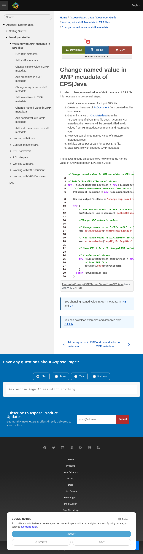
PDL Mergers (20, 157)
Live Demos (71, 491)
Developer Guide (19, 37)
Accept (71, 534)
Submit (122, 419)
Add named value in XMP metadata (30, 119)
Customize (41, 542)
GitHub (77, 287)
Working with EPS (23, 163)
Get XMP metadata (26, 54)
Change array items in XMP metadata (31, 89)
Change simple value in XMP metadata (32, 68)
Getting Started (17, 31)
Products (70, 466)
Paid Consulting (71, 510)
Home (63, 17)
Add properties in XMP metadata (28, 78)
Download (74, 50)
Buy (120, 50)
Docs (70, 485)
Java (91, 17)
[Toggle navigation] (4, 5)
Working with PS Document (29, 170)
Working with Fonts (24, 138)
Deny (101, 542)
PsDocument (101, 107)
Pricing (96, 50)
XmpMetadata (98, 115)
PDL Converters (22, 151)
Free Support (70, 497)
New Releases (70, 472)
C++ (72, 305)
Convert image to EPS (26, 144)
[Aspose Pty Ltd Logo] (15, 5)
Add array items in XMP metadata (29, 99)
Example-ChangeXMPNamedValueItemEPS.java (92, 284)
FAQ (11, 182)
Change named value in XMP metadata (33, 109)
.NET (125, 301)
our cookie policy (29, 526)
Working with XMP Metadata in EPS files (31, 45)
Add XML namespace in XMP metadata (32, 130)
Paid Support (70, 504)
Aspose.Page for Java (20, 24)
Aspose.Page (78, 17)
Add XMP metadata (26, 60)
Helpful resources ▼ (97, 56)
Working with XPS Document (29, 176)
